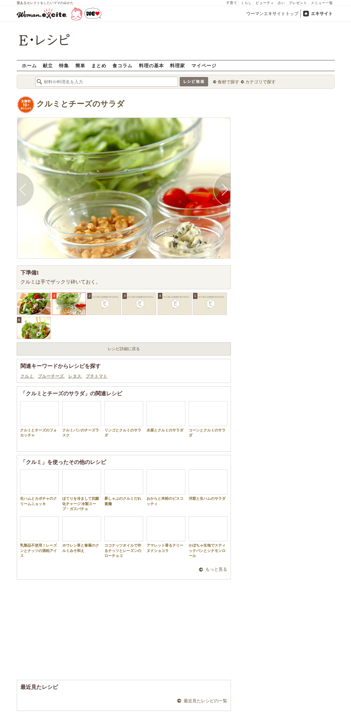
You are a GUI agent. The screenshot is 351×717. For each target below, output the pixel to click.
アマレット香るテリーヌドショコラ (166, 534)
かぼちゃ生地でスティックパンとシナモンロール (208, 537)
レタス (75, 376)
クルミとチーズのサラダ (80, 104)
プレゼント (298, 3)
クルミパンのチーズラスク (81, 419)
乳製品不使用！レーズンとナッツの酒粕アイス (39, 537)
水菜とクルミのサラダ (166, 416)
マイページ (203, 65)
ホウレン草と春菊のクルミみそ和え (81, 534)
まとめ (98, 65)
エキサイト (322, 13)
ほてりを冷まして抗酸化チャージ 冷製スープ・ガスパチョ (81, 490)
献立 (48, 65)
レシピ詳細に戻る (124, 348)
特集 (64, 65)
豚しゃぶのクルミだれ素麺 (123, 487)
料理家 (177, 65)
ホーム (29, 65)
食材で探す (228, 81)
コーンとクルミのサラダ (208, 419)
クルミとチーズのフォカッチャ (39, 419)
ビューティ (265, 3)
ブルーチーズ (51, 376)
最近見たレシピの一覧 (205, 700)
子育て (231, 3)
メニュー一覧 (322, 3)
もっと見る (216, 569)
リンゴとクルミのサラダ (123, 419)
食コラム (122, 65)
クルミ (27, 376)
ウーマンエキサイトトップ (272, 13)
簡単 (80, 65)
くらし (246, 3)
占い (281, 3)
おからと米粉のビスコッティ (166, 487)
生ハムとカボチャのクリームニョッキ (39, 487)
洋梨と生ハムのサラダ (208, 484)
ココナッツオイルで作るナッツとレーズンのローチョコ (123, 537)
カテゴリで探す (260, 81)
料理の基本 (151, 65)
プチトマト (96, 376)
